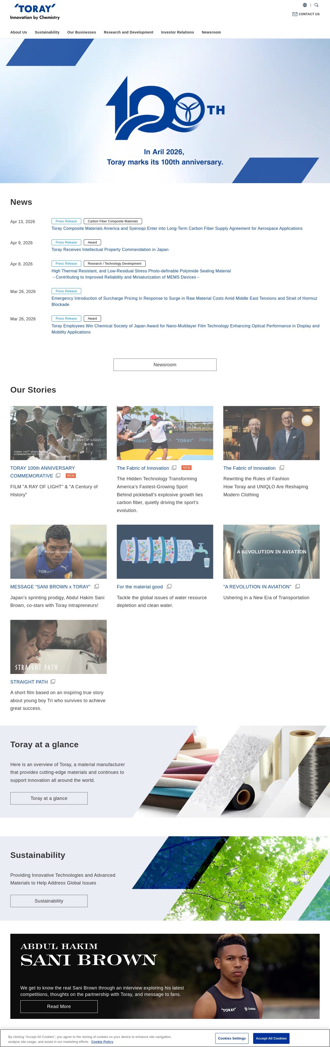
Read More (59, 1006)
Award (92, 242)
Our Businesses (81, 32)
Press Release (66, 221)
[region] (165, 1038)
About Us (18, 32)
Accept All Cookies (271, 1038)
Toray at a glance (48, 798)
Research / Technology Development (115, 263)
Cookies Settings (232, 1038)
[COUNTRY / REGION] (305, 5)
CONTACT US (309, 14)
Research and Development (128, 32)
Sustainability (47, 32)
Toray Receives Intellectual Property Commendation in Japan (110, 249)
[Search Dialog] (316, 5)
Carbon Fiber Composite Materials (113, 221)
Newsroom (211, 32)
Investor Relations (177, 32)
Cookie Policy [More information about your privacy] (102, 1042)
